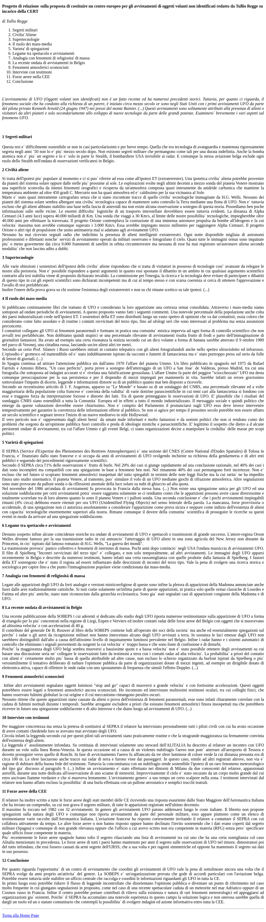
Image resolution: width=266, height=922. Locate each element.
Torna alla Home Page (20, 915)
